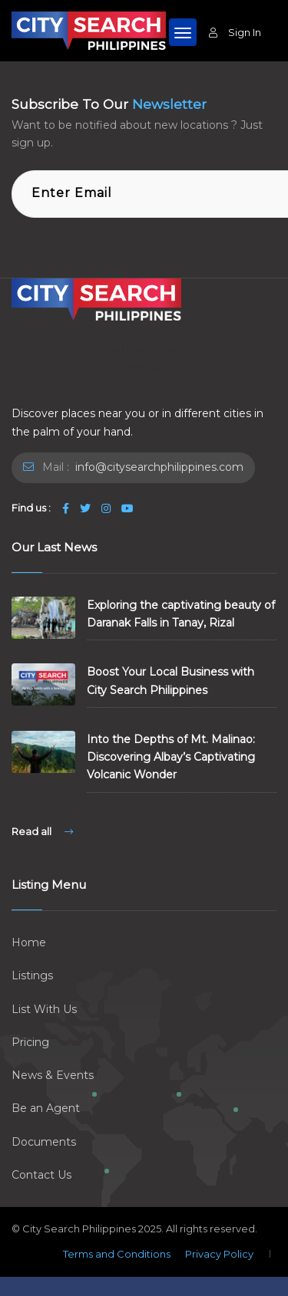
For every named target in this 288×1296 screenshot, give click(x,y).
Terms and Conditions (116, 1254)
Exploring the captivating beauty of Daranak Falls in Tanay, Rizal (181, 614)
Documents (44, 1142)
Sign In (235, 32)
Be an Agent (46, 1108)
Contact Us (41, 1175)
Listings (32, 975)
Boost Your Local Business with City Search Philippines (170, 680)
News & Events (53, 1075)
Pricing (30, 1042)
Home (29, 942)
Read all (42, 831)
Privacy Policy (219, 1254)
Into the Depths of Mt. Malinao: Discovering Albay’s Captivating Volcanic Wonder (171, 756)
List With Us (44, 1009)
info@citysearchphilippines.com (157, 467)
